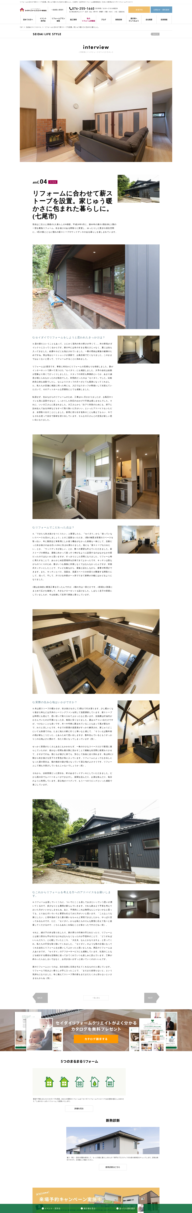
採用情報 (164, 19)
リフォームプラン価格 (58, 19)
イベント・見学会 (18, 1188)
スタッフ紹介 (133, 1188)
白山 (90, 11)
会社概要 (149, 19)
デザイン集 (57, 1188)
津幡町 (101, 11)
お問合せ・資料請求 (161, 9)
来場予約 (139, 9)
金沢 (86, 11)
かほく (111, 11)
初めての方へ (28, 19)
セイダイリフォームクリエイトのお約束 (96, 1188)
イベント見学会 (43, 19)
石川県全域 (72, 11)
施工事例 (73, 19)
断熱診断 (118, 19)
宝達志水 (121, 11)
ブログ (103, 19)
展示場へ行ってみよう (134, 19)
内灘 (106, 11)
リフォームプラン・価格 (35, 1188)
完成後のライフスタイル (34, 27)
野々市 (95, 11)
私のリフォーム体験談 (88, 19)
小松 (115, 11)
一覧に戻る (96, 998)
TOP (21, 27)
